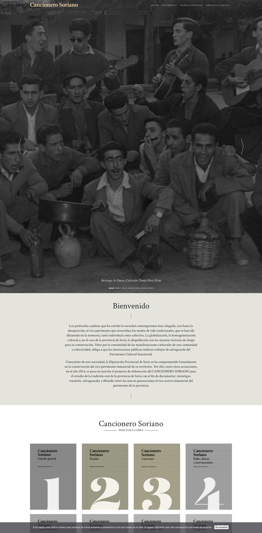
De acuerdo (221, 527)
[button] (19, 146)
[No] (257, 528)
